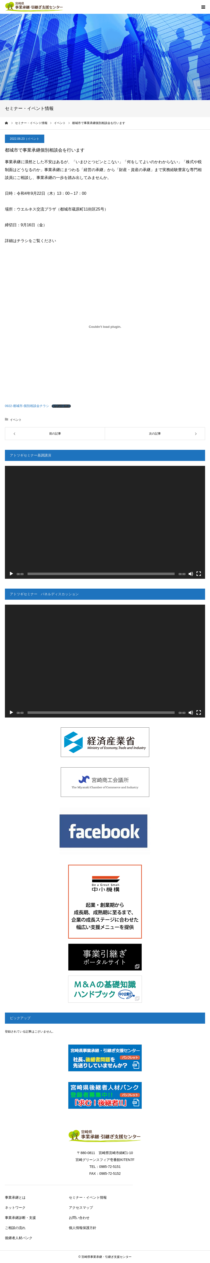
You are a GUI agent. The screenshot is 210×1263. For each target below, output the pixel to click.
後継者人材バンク (18, 1238)
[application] (105, 522)
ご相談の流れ (15, 1228)
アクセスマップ (81, 1208)
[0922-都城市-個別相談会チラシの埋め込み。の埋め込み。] (105, 327)
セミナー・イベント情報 (88, 1197)
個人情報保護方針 (82, 1228)
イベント (33, 138)
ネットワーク (15, 1208)
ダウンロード (61, 406)
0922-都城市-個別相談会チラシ (27, 406)
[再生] (11, 573)
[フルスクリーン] (198, 573)
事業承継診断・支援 (20, 1218)
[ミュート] (190, 573)
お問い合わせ (79, 1218)
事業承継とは (15, 1197)
